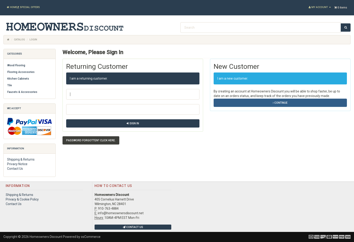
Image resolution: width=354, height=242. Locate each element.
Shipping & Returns (21, 159)
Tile (9, 85)
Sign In (133, 123)
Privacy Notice (17, 164)
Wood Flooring (16, 65)
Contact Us (15, 168)
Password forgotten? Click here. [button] (91, 140)
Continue (280, 102)
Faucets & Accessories (22, 92)
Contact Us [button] (133, 227)
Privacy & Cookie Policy (22, 199)
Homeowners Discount (46, 237)
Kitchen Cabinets (18, 78)
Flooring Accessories (21, 72)
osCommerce (91, 237)
